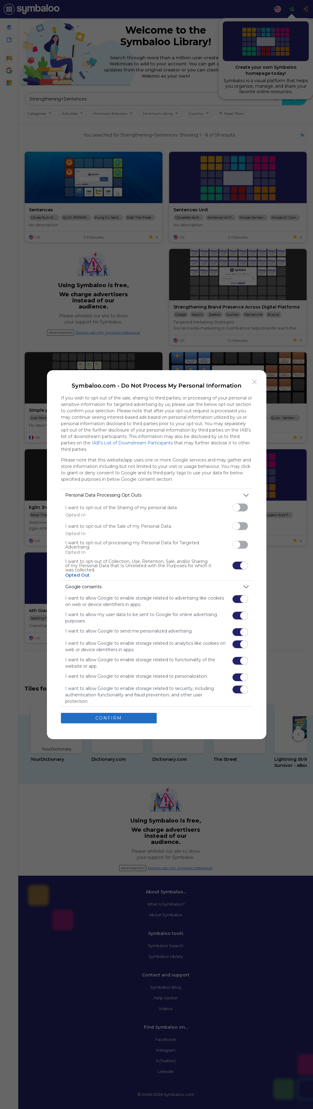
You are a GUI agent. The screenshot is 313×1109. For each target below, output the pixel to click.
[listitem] (156, 495)
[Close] (254, 382)
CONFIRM (108, 718)
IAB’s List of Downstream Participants (132, 443)
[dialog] (156, 554)
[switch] (240, 507)
